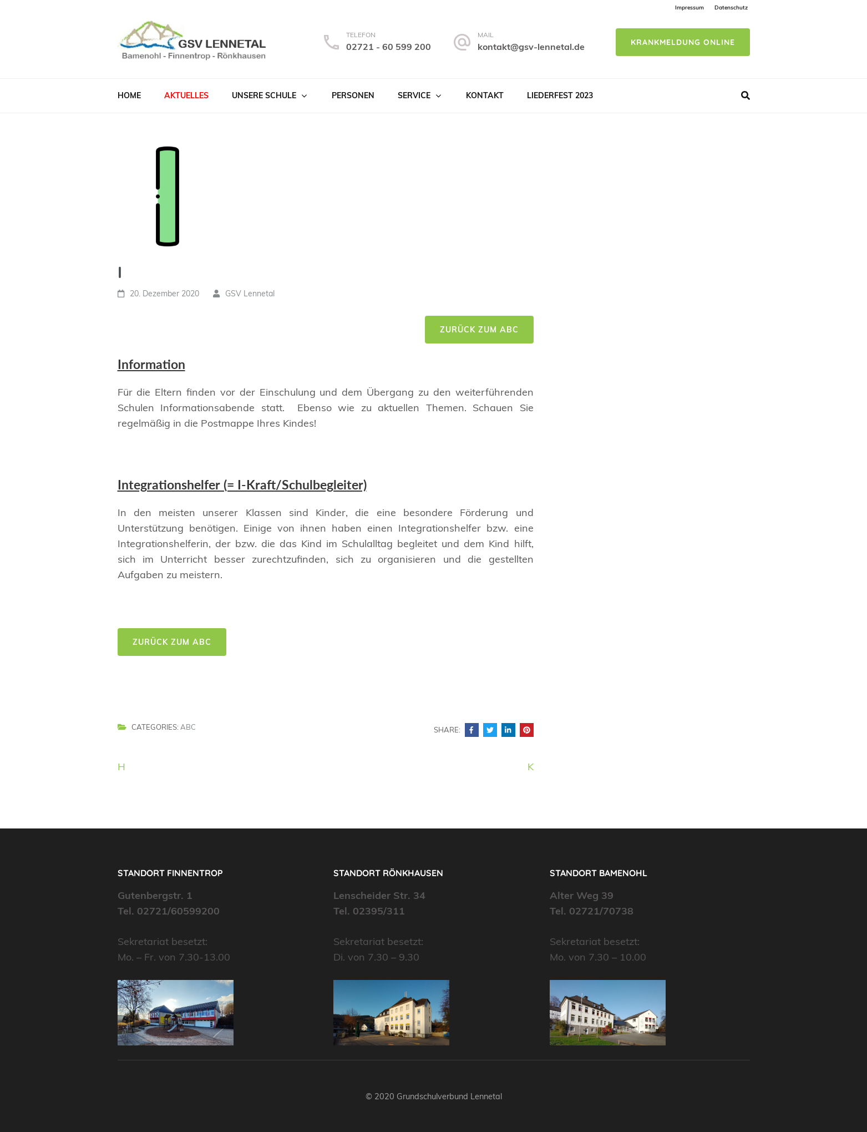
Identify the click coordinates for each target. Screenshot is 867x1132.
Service (414, 95)
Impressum (689, 7)
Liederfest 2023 (560, 95)
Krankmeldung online (683, 42)
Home (129, 95)
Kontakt (485, 95)
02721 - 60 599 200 (388, 46)
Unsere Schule (264, 95)
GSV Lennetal (250, 294)
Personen (353, 95)
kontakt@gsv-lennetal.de (531, 46)
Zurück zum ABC (479, 330)
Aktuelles (186, 95)
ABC (188, 726)
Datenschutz (731, 7)
